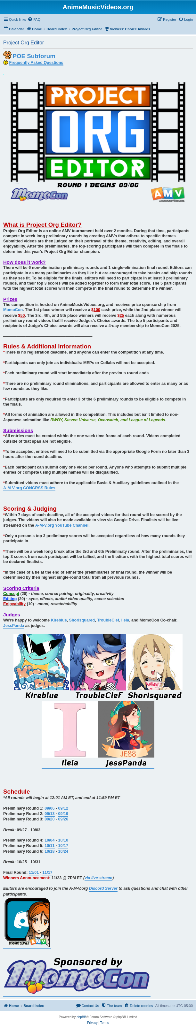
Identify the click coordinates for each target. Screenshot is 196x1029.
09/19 (63, 814)
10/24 (63, 851)
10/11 (49, 845)
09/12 (63, 808)
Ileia (125, 620)
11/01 (34, 872)
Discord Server (103, 888)
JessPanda (13, 625)
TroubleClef (108, 620)
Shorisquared (82, 620)
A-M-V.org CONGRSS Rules (29, 488)
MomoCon (13, 310)
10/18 (49, 851)
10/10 (63, 840)
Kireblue (59, 620)
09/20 (49, 819)
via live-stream (98, 878)
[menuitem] (34, 19)
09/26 (63, 819)
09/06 (49, 808)
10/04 (49, 840)
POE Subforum (33, 56)
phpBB (81, 1017)
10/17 (63, 845)
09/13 (49, 814)
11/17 (47, 872)
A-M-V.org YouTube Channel (61, 525)
